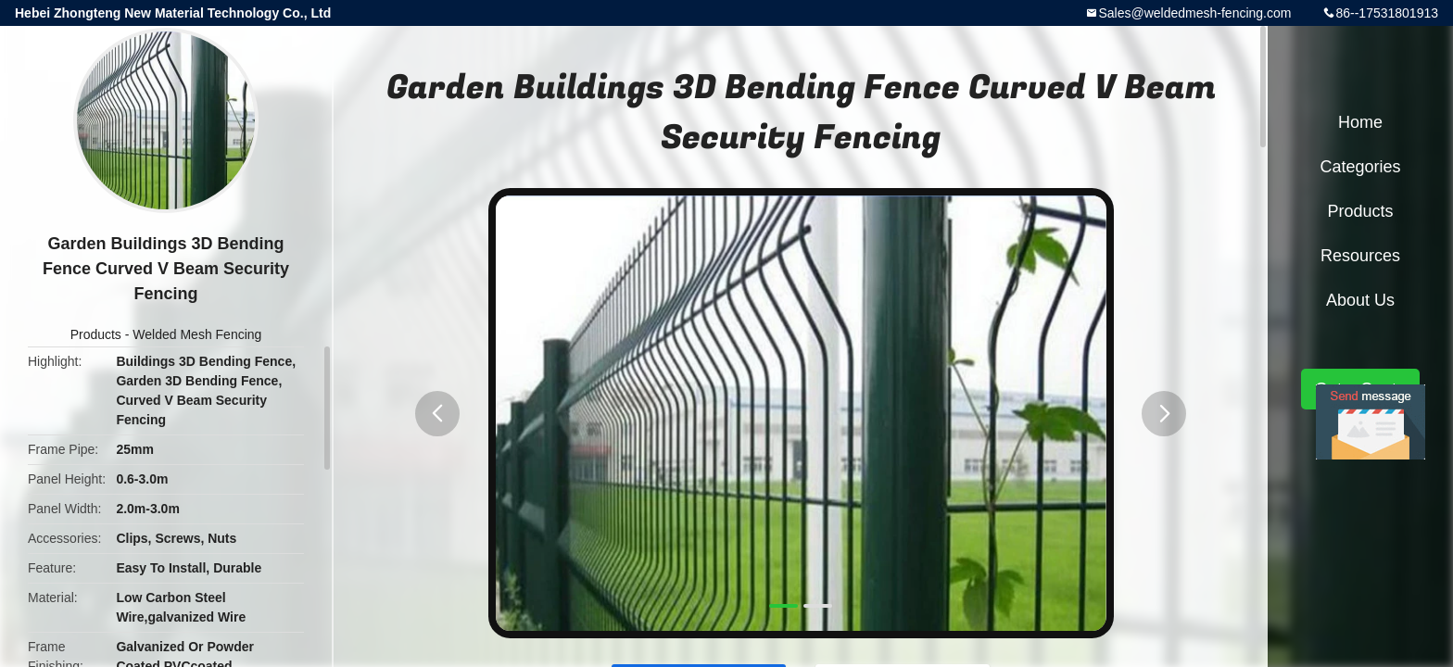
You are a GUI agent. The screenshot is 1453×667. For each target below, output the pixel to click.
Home (1360, 122)
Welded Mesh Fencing (197, 334)
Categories (1360, 166)
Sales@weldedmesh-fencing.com (1194, 13)
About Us (1360, 300)
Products (95, 334)
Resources (1360, 255)
